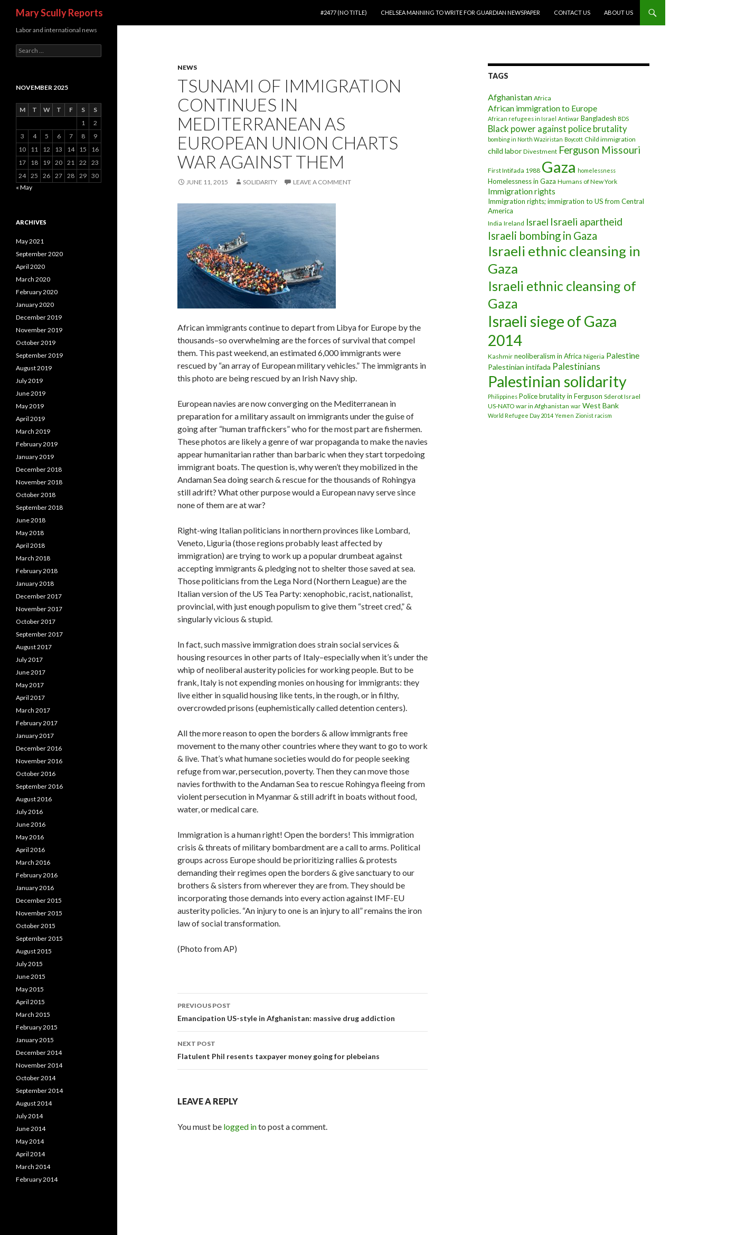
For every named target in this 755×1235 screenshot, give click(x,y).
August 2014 (34, 1103)
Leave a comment (322, 182)
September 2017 (39, 634)
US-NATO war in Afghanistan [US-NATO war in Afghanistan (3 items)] (528, 406)
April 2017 (30, 697)
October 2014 (35, 1078)
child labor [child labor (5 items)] (505, 150)
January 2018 (35, 583)
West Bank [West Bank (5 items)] (600, 405)
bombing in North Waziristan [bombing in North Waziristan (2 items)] (525, 139)
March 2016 (33, 862)
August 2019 (34, 368)
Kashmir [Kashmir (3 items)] (500, 356)
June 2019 (30, 393)
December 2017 (39, 596)
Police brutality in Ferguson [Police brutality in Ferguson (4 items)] (560, 396)
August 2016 (34, 799)
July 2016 (29, 812)
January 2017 (35, 736)
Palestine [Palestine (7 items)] (622, 355)
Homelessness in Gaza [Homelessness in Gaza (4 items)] (522, 181)
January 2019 (35, 457)
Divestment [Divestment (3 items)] (540, 151)
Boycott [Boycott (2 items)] (573, 139)
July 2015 (29, 964)
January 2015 (35, 1040)
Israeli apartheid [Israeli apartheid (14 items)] (586, 222)
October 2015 (35, 926)
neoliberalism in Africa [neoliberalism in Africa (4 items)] (548, 356)
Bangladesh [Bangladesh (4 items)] (598, 118)
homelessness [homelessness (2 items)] (597, 170)
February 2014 (37, 1179)
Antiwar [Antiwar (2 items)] (568, 118)
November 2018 (39, 482)
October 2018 (35, 495)
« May (24, 187)
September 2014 (39, 1090)
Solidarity (260, 182)
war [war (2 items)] (576, 406)
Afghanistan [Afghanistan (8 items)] (510, 97)
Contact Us (572, 12)
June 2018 (30, 520)
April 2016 (30, 850)
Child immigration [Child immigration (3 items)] (610, 139)
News (187, 67)
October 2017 (35, 621)
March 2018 (33, 558)
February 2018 (37, 571)
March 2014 (33, 1167)
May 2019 (30, 406)
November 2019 (39, 330)
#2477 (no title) (343, 12)
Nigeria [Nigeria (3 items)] (594, 356)
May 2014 (30, 1141)
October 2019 (35, 343)
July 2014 (29, 1116)
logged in (240, 1126)
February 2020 (37, 292)
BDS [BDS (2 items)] (623, 118)
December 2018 (39, 469)
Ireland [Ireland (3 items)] (514, 223)
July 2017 (29, 659)
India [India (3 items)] (495, 223)
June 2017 (30, 672)
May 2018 (30, 533)
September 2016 (39, 786)
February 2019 (37, 444)
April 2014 (30, 1154)
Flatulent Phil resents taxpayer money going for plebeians (302, 1049)
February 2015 (37, 1027)
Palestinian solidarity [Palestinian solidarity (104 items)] (557, 381)
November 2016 (39, 761)
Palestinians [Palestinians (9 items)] (576, 366)
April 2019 (30, 419)
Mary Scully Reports (59, 12)
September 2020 (39, 254)
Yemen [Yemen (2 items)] (564, 415)
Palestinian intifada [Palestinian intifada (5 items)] (519, 366)
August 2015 (34, 951)
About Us (618, 12)
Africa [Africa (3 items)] (542, 98)
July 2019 (29, 381)
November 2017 (39, 609)
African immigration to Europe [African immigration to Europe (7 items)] (542, 108)
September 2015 (39, 938)
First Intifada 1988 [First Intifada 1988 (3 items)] (514, 170)
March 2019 (33, 431)
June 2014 (30, 1129)
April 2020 (30, 266)
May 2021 (30, 241)
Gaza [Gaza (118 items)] (559, 166)
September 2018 (39, 507)
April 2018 (30, 545)
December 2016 (39, 748)
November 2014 (39, 1065)
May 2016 (30, 837)
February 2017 (37, 723)
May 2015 (30, 989)
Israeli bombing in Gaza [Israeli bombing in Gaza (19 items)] (542, 235)
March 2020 (33, 279)
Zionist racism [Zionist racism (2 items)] (593, 415)
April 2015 (30, 1002)
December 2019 (39, 317)
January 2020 (35, 304)
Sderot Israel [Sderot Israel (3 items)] (622, 396)
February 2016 (37, 875)
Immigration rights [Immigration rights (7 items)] (521, 191)
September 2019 (39, 355)
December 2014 (39, 1052)
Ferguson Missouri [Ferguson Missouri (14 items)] (599, 150)
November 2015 (39, 913)
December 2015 (39, 900)
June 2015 (30, 976)
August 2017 (34, 647)
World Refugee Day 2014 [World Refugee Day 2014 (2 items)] (520, 415)
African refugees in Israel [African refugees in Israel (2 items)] (522, 118)
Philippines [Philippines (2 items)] (502, 396)
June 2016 (30, 824)
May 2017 (30, 685)
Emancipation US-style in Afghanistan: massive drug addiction (302, 1011)
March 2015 (33, 1014)
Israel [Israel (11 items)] (537, 222)
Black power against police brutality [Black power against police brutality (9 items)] (557, 128)
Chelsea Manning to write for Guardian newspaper (460, 12)
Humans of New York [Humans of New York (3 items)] (587, 181)
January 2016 (35, 888)
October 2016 (35, 774)
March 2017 (33, 710)
